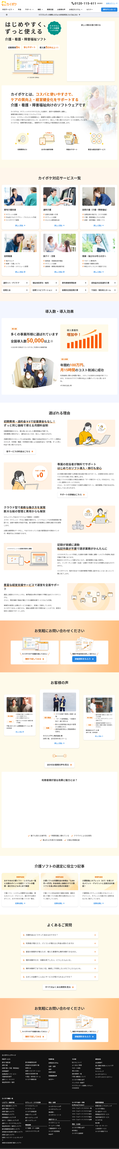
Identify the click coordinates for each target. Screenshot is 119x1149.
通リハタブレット (30, 1120)
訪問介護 (11, 1068)
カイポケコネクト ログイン (103, 1077)
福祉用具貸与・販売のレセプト (11, 1126)
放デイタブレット (30, 1117)
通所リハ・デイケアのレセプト (11, 1123)
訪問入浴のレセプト (8, 1135)
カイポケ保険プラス (101, 1131)
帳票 (50, 1069)
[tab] (56, 756)
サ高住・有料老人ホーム (33, 1076)
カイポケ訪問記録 (30, 1111)
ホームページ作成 (54, 1125)
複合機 (97, 1123)
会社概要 (98, 1062)
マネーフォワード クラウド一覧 (82, 1108)
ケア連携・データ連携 (32, 1128)
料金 (19, 9)
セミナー (89, 9)
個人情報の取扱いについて (103, 1065)
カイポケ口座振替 (77, 1133)
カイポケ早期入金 (77, 1080)
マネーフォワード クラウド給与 (82, 1114)
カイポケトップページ (9, 1055)
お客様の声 (61, 9)
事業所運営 (52, 1072)
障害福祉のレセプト (8, 1114)
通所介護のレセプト (8, 1108)
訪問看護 (5, 1071)
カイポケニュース (54, 1123)
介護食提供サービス (55, 1128)
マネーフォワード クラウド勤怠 (82, 1117)
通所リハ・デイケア (8, 1079)
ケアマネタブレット (31, 1106)
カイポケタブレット (55, 1109)
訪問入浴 (28, 1068)
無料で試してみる (33, 659)
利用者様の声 (53, 1076)
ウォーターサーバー (101, 1126)
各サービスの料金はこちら (18, 451)
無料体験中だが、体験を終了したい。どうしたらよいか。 (49, 960)
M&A (50, 1134)
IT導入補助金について (79, 1076)
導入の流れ (75, 1071)
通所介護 (5, 1065)
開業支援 (50, 9)
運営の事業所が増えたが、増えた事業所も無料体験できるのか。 (52, 952)
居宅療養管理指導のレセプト (11, 1129)
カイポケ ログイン (101, 1074)
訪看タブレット (30, 1114)
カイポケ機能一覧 (7, 1098)
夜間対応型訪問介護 (31, 1074)
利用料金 (51, 1059)
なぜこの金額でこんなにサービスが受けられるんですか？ (49, 977)
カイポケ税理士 (100, 1108)
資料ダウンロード (109, 9)
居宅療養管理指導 (30, 1062)
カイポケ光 (98, 1120)
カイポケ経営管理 (54, 1131)
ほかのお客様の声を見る (58, 765)
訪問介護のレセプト (8, 1111)
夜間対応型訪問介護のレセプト (11, 1143)
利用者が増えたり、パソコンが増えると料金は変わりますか (50, 943)
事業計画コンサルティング (103, 1106)
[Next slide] (65, 755)
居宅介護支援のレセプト (9, 1106)
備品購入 (51, 1112)
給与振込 (75, 1130)
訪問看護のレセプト (8, 1117)
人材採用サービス (100, 1128)
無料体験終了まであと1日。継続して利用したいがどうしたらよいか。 (54, 968)
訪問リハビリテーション (33, 1071)
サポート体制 (76, 1068)
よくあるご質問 (77, 1065)
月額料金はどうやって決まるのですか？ (42, 935)
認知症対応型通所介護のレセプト (12, 1132)
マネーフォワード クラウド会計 (82, 1111)
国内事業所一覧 (77, 1074)
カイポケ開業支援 (30, 1079)
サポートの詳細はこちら (71, 494)
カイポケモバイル (54, 1106)
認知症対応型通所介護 (32, 1065)
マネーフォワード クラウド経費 (82, 1119)
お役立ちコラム (53, 1063)
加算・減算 (52, 1066)
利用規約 (98, 1068)
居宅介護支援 (6, 1062)
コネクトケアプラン (31, 1131)
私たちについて (77, 1062)
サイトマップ (99, 1071)
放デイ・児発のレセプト (9, 1120)
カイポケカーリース (55, 1115)
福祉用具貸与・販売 (8, 1082)
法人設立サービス (100, 1111)
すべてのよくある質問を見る (58, 987)
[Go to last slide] (54, 755)
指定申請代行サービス (102, 1117)
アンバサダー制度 (77, 1083)
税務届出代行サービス (102, 1114)
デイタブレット (30, 1108)
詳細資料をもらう (83, 659)
